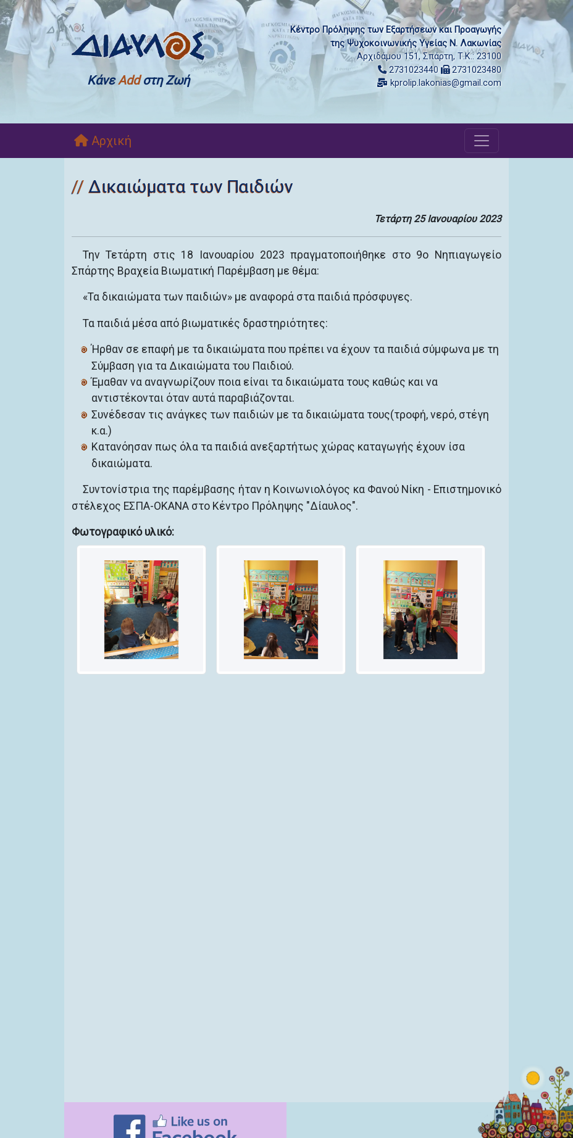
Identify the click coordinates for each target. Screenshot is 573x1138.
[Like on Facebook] (175, 1130)
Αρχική (103, 140)
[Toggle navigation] (481, 140)
